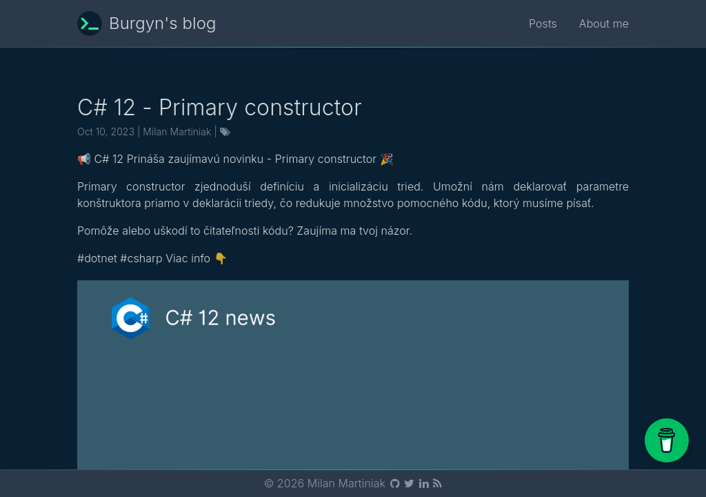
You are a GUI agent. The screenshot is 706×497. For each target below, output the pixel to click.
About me (604, 23)
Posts (543, 23)
